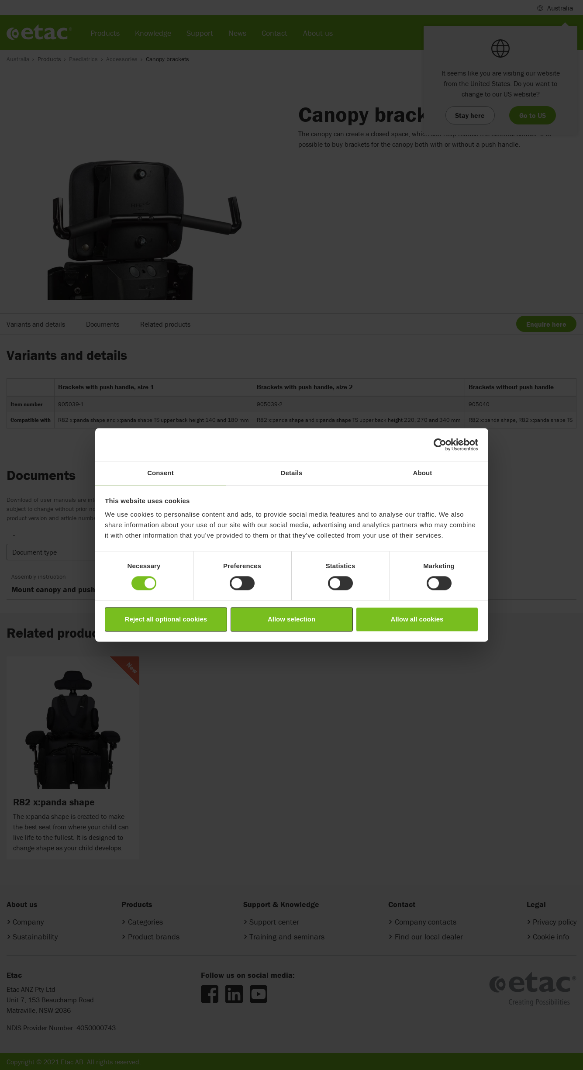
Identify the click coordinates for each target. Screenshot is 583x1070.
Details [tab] (292, 472)
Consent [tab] (160, 472)
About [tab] (422, 472)
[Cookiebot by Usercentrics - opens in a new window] (440, 444)
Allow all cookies (417, 619)
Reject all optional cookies (166, 619)
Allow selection (291, 619)
